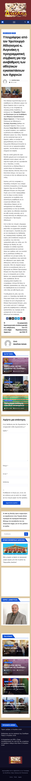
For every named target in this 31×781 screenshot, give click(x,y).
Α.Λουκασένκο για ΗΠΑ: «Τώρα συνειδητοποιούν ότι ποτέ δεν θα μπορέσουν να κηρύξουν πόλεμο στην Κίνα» (15, 741)
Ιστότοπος (6, 482)
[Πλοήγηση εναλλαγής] (14, 22)
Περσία (11, 700)
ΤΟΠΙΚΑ (13, 33)
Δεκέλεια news (16, 80)
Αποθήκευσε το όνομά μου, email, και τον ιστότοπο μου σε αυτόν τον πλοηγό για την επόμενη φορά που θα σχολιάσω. (15, 495)
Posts (15, 777)
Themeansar (25, 773)
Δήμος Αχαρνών (7, 33)
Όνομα (5, 465)
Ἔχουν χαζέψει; (10, 648)
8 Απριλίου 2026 (11, 651)
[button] (25, 22)
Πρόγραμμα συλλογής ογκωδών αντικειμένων (14, 404)
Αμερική (6, 681)
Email (5, 474)
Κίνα (11, 681)
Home (11, 777)
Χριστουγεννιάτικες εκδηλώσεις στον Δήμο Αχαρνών (9, 327)
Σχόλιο (5, 431)
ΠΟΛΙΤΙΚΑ (11, 645)
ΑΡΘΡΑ (6, 645)
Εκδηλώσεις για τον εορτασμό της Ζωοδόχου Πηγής (14, 368)
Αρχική (19, 777)
